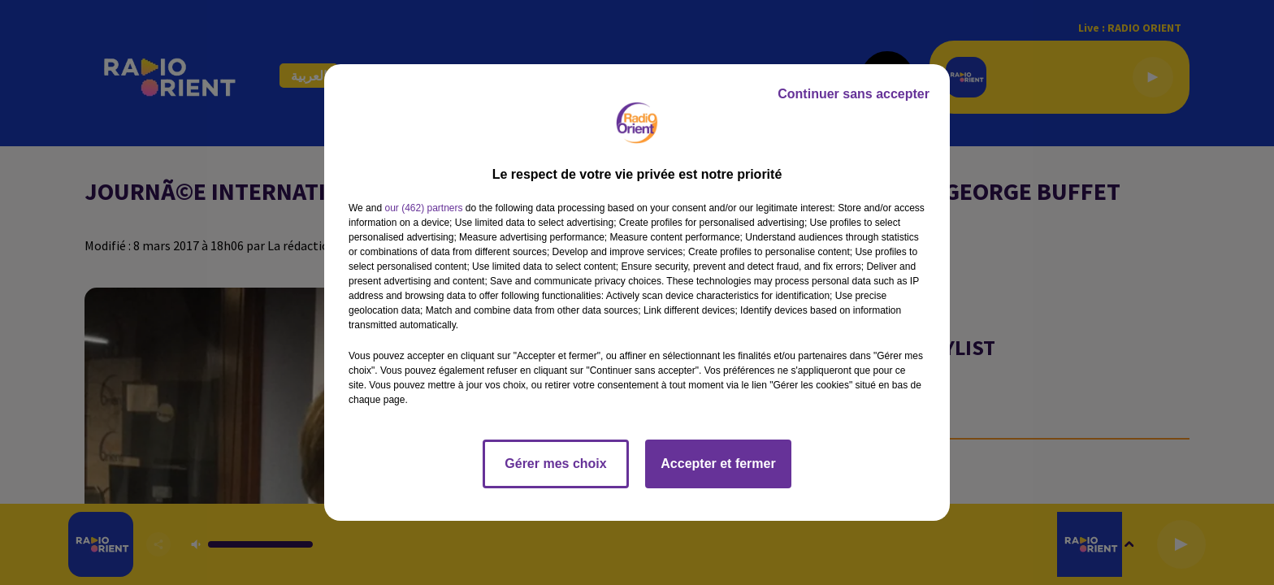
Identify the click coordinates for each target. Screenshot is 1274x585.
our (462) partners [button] (423, 208)
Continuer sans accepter (854, 94)
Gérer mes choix (555, 463)
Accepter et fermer (718, 463)
